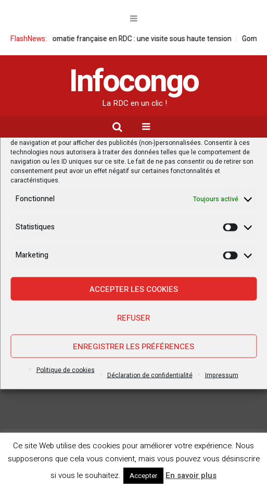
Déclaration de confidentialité (150, 375)
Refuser (133, 317)
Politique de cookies (65, 370)
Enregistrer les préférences (133, 346)
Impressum (221, 375)
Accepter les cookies (134, 289)
